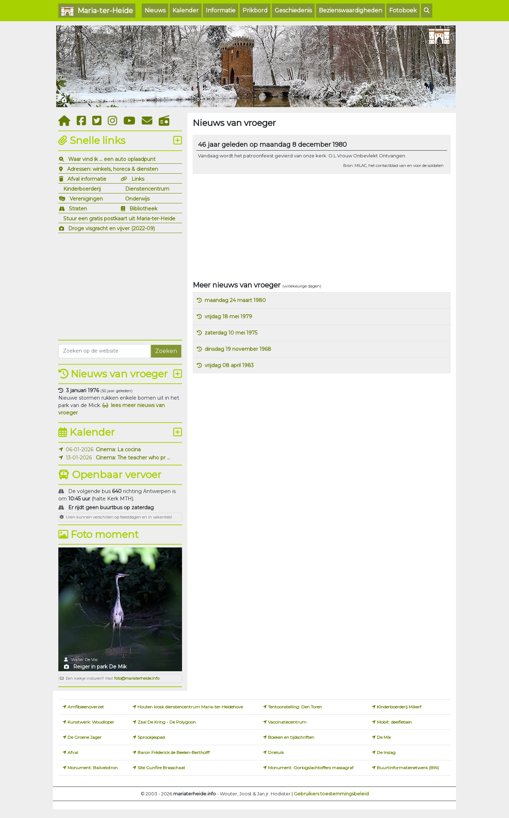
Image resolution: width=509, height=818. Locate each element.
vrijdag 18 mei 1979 (228, 316)
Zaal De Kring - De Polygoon (167, 722)
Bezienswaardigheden (350, 10)
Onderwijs (137, 199)
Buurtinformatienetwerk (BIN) (408, 767)
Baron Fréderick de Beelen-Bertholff (174, 752)
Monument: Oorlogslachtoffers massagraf (310, 767)
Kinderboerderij (82, 189)
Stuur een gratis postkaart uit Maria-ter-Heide (119, 218)
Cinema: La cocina (118, 449)
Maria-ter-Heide (97, 11)
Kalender (185, 10)
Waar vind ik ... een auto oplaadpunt (112, 159)
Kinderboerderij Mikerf (399, 706)
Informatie (220, 10)
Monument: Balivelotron (93, 767)
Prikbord (255, 10)
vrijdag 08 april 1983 (229, 365)
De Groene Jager (84, 737)
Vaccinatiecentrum (287, 722)
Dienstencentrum (147, 189)
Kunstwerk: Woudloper (91, 722)
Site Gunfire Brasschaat (161, 767)
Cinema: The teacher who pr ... (133, 457)
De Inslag (386, 752)
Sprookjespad (151, 737)
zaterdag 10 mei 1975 (231, 333)
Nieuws (155, 10)
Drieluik (276, 752)
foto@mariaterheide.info (136, 678)
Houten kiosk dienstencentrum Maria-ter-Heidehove (190, 706)
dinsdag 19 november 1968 (238, 349)
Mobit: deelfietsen (394, 722)
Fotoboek (403, 10)
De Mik (384, 737)
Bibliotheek (143, 208)
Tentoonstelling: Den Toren (295, 706)
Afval (73, 752)
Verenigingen (86, 199)
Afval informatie (87, 179)
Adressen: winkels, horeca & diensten (112, 169)
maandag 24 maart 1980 (235, 300)
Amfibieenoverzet (86, 706)
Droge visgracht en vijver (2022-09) (111, 228)
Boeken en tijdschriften (291, 737)
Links (137, 179)
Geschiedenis (293, 10)
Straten (78, 208)
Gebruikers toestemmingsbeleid (331, 793)
